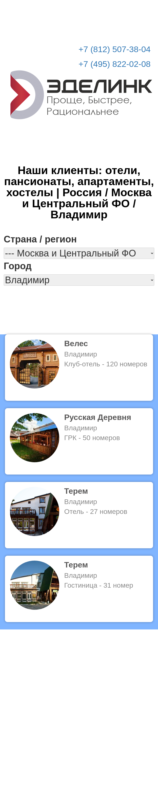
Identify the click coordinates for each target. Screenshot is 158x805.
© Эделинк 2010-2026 (79, 782)
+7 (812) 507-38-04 (115, 49)
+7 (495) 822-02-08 (115, 64)
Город (18, 266)
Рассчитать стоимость (121, 7)
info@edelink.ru (86, 771)
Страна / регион (40, 239)
